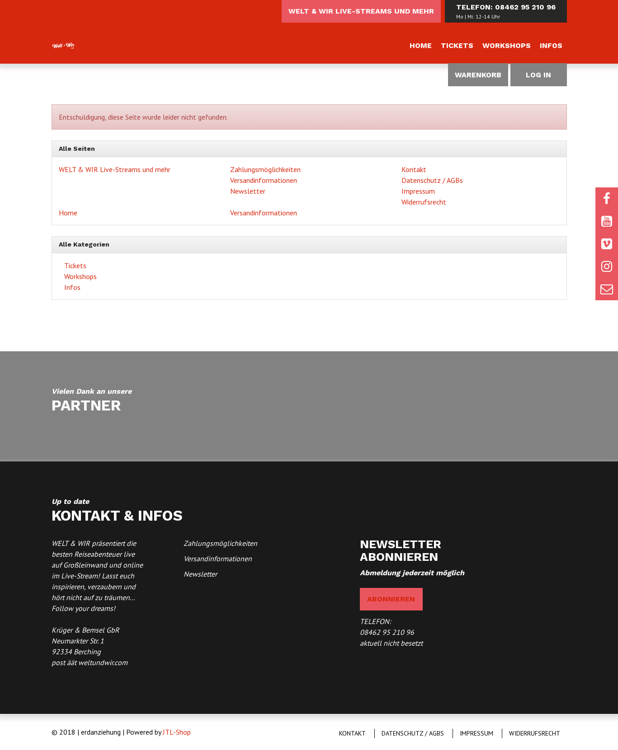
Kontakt (413, 169)
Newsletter (247, 191)
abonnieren (391, 599)
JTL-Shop (177, 731)
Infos (551, 45)
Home (421, 45)
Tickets (457, 45)
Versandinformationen (263, 180)
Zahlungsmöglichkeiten (265, 169)
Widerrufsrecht (423, 201)
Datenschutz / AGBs (432, 180)
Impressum (418, 191)
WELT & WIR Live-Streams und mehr (361, 11)
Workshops (506, 45)
